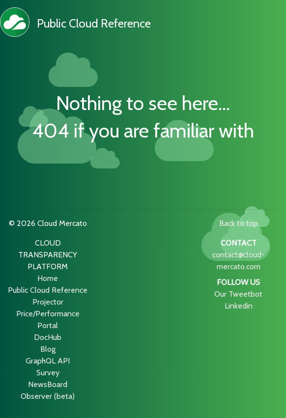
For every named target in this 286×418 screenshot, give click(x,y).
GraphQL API (48, 360)
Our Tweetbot (238, 294)
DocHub (47, 337)
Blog (48, 349)
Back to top (238, 223)
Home (47, 278)
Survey (47, 372)
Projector (47, 302)
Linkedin (239, 305)
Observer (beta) (48, 396)
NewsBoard (47, 384)
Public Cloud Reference (94, 23)
